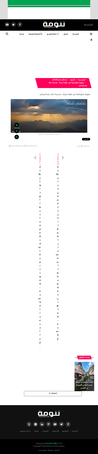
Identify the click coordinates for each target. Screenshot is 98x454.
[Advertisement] (49, 60)
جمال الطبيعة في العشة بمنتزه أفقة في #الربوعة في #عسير (84, 385)
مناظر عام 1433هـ (59, 80)
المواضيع (65, 430)
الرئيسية (88, 25)
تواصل (36, 430)
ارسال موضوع (25, 430)
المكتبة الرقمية (35, 34)
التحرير (79, 146)
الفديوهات (55, 430)
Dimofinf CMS (51, 443)
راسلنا (21, 34)
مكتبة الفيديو (53, 34)
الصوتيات (45, 430)
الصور (66, 34)
